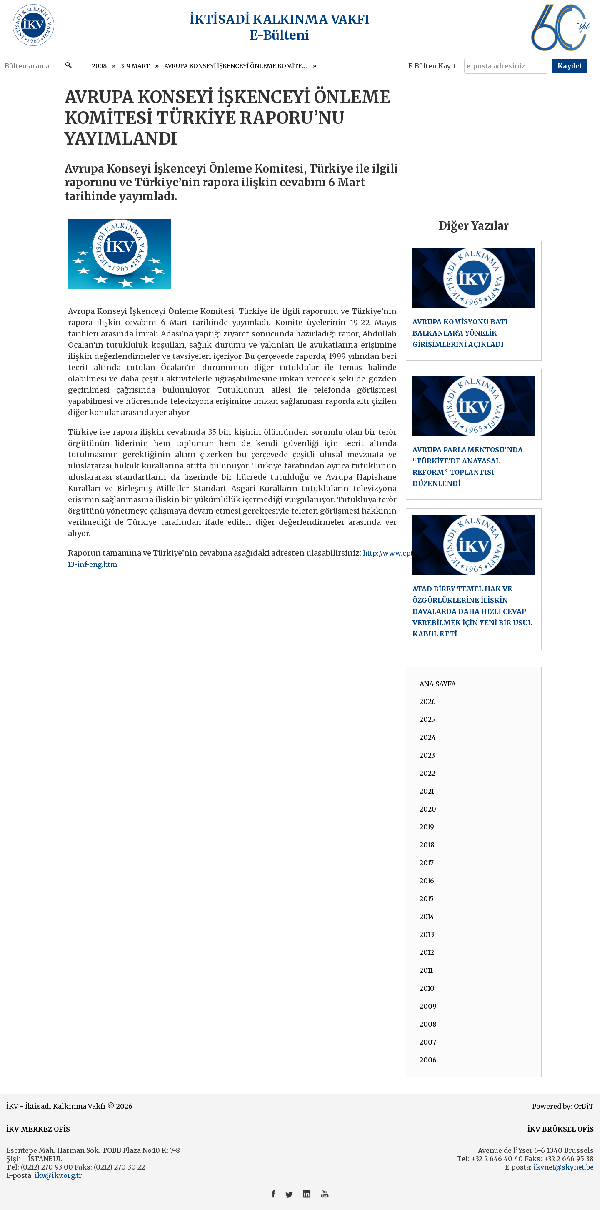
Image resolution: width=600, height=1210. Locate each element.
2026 (428, 701)
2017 (427, 863)
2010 (427, 988)
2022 (427, 773)
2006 (428, 1060)
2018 (427, 845)
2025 (427, 719)
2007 (428, 1042)
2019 (427, 827)
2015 (427, 898)
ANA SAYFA (438, 684)
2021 (427, 791)
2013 (427, 934)
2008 (99, 66)
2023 (427, 755)
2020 (428, 809)
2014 (427, 916)
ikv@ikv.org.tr (57, 1175)
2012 (427, 952)
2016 (427, 881)
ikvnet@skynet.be (563, 1167)
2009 (428, 1006)
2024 (428, 737)
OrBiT (584, 1106)
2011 (426, 970)
